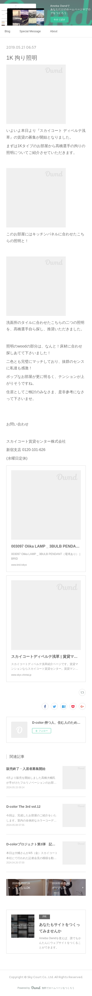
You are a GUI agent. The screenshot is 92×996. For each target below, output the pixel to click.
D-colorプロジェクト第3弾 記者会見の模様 (39, 844)
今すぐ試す (59, 19)
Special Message (30, 31)
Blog (7, 31)
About (53, 31)
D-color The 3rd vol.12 (23, 806)
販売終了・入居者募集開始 (25, 769)
